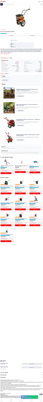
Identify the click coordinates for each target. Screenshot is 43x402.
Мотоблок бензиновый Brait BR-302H (21, 218)
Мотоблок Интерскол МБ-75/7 (34, 202)
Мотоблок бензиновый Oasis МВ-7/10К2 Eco (7, 186)
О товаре (10, 57)
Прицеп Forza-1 (31, 165)
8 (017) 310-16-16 (4, 366)
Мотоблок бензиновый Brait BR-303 (20, 202)
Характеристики (4, 57)
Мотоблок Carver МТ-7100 (5, 218)
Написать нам (32, 367)
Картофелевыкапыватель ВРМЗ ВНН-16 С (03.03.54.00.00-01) (21, 166)
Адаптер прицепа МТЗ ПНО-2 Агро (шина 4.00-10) (7, 166)
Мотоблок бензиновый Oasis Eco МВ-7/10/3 (20, 186)
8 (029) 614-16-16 (4, 363)
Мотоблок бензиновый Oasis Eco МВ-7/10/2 (34, 186)
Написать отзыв (5, 80)
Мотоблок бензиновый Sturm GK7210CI (7, 234)
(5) (2, 196)
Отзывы (2, 73)
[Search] (41, 4)
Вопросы (6, 73)
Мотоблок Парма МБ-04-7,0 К (34, 218)
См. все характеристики (4, 53)
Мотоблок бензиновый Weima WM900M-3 (7, 202)
